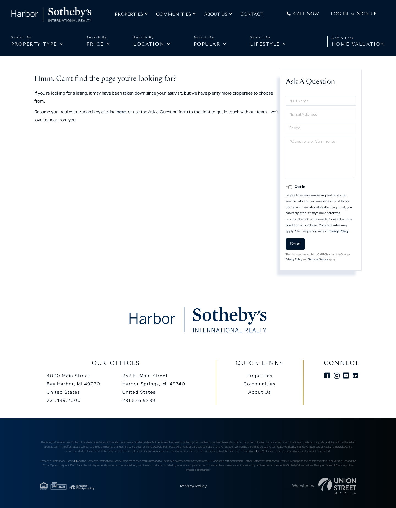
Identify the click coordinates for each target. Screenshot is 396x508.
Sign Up (365, 14)
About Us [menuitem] (259, 392)
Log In (338, 14)
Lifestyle (265, 44)
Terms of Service (318, 259)
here (121, 112)
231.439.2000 (64, 400)
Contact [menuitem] (257, 15)
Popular (207, 44)
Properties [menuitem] (134, 15)
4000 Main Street (73, 384)
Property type (34, 44)
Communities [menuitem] (178, 15)
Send (295, 244)
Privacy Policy (337, 231)
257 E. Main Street (153, 384)
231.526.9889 (139, 400)
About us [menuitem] (221, 15)
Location (148, 44)
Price (95, 44)
